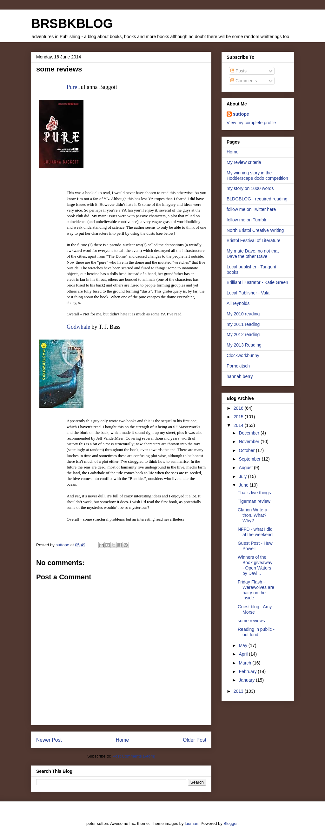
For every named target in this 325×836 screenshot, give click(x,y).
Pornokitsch (238, 365)
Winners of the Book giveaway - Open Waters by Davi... (255, 565)
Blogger (230, 823)
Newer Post (49, 740)
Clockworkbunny (243, 355)
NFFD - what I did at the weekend (255, 532)
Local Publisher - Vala (248, 292)
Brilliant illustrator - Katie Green (257, 282)
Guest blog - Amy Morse (255, 609)
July (243, 476)
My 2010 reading (243, 313)
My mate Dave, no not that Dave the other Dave (253, 253)
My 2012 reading (243, 334)
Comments (243, 80)
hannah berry (240, 376)
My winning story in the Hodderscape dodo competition (257, 175)
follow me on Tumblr (246, 219)
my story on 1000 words (250, 188)
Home (122, 740)
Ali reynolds (238, 303)
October (247, 450)
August (246, 467)
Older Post (194, 740)
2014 (239, 425)
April (244, 654)
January (247, 680)
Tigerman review (254, 501)
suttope (241, 114)
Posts (238, 70)
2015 (239, 416)
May (243, 645)
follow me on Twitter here (251, 209)
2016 (239, 408)
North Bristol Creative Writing (255, 230)
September (250, 459)
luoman (191, 823)
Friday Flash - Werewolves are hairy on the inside (256, 589)
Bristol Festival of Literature (254, 240)
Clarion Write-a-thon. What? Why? (253, 515)
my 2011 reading (243, 324)
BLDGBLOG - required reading (257, 198)
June (244, 485)
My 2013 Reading (244, 344)
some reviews (251, 620)
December (249, 432)
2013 (239, 691)
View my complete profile (251, 122)
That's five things (254, 492)
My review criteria (244, 162)
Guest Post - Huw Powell (255, 546)
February (248, 671)
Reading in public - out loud (256, 632)
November (249, 441)
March (245, 662)
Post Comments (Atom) (133, 756)
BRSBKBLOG (72, 23)
